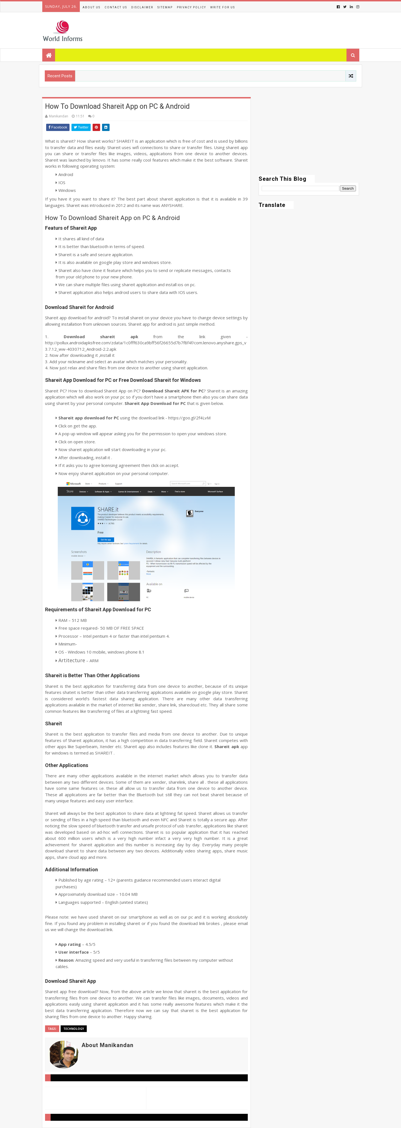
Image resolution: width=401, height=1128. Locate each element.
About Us (91, 7)
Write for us (222, 7)
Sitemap (165, 7)
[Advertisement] (309, 136)
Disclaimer (142, 7)
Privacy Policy (191, 7)
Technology (73, 1029)
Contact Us (116, 7)
